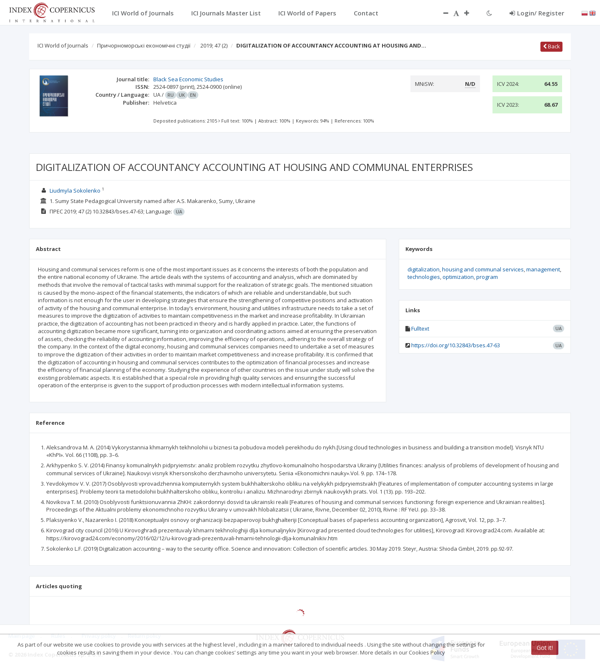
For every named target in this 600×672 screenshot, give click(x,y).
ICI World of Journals (63, 45)
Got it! (545, 648)
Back (551, 46)
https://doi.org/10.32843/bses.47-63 (455, 345)
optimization (458, 277)
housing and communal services (483, 269)
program (487, 277)
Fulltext (420, 328)
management (543, 269)
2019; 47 (214, 45)
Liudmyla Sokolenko (75, 190)
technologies (424, 277)
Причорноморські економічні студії (143, 45)
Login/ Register (537, 13)
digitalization (424, 269)
